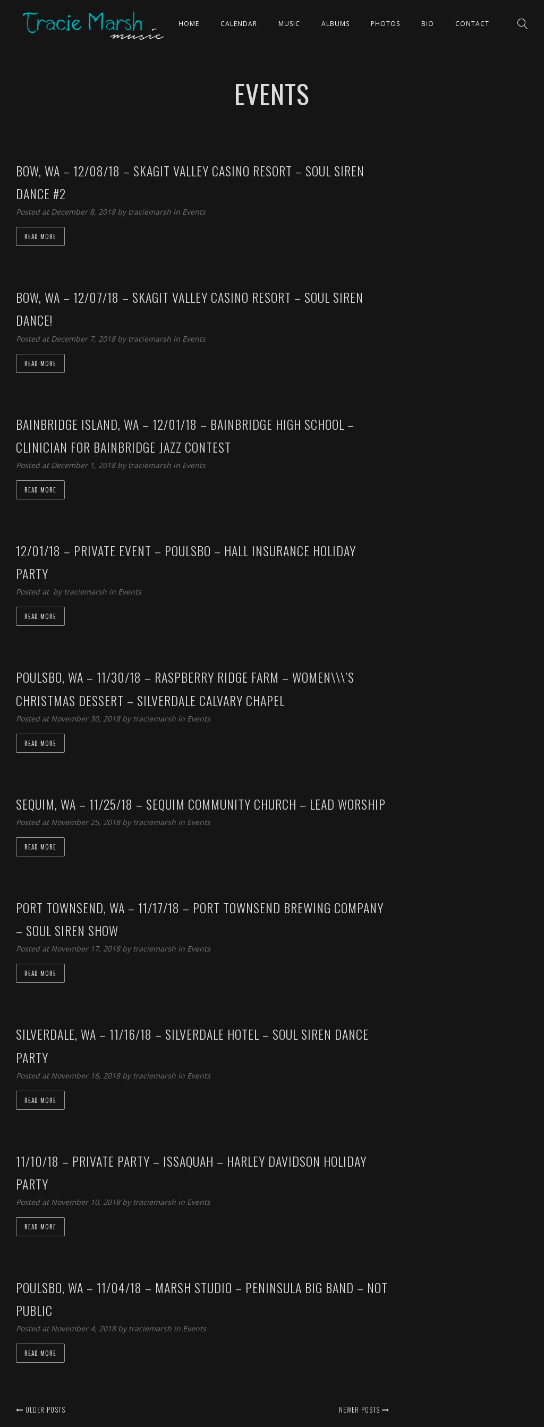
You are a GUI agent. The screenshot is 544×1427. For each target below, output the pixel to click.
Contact (472, 23)
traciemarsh (150, 212)
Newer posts (364, 1409)
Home (188, 23)
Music (289, 23)
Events (194, 212)
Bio (427, 23)
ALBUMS (335, 23)
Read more (40, 236)
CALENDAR (238, 23)
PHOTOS (385, 23)
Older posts (40, 1409)
